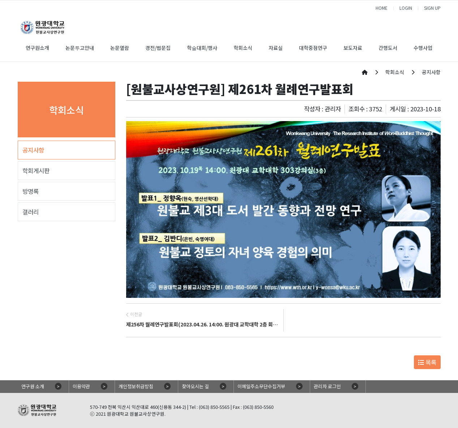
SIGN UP (432, 8)
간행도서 (387, 47)
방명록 (30, 191)
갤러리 (30, 211)
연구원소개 (37, 47)
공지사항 (33, 150)
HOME (382, 8)
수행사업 (423, 47)
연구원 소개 (32, 386)
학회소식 (243, 47)
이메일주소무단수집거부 (261, 386)
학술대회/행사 (202, 47)
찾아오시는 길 (195, 386)
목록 (427, 362)
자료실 (276, 47)
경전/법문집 (158, 47)
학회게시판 (36, 170)
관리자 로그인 (327, 386)
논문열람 (119, 47)
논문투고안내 (79, 47)
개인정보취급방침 (136, 386)
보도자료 (352, 47)
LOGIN (405, 8)
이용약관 (81, 386)
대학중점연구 (313, 47)
